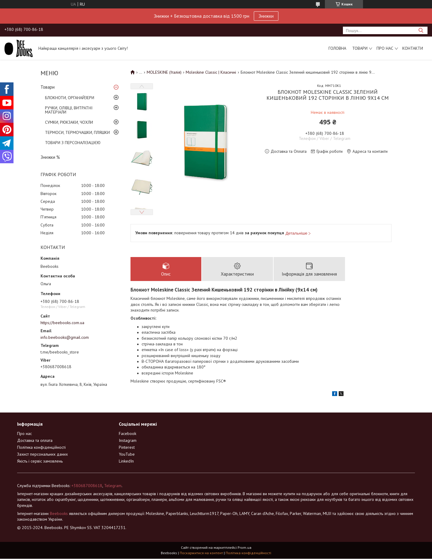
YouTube (127, 454)
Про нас (384, 48)
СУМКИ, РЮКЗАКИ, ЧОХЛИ (69, 122)
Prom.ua (244, 548)
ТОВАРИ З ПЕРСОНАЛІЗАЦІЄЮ (72, 142)
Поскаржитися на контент (201, 553)
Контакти (412, 48)
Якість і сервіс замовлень (40, 461)
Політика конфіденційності (41, 447)
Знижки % (50, 157)
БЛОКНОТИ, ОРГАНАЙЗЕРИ (69, 97)
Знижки (266, 16)
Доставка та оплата (34, 440)
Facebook (127, 433)
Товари (360, 48)
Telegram (113, 486)
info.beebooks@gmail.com (64, 337)
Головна (337, 48)
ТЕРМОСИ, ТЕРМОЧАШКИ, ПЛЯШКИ (77, 132)
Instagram (127, 440)
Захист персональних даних (42, 454)
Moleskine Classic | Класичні (211, 72)
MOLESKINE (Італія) (164, 72)
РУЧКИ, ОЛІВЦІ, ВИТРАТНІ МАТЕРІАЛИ (68, 110)
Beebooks (59, 513)
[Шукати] (421, 30)
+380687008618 (86, 486)
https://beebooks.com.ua (62, 322)
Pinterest (127, 447)
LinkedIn (126, 461)
